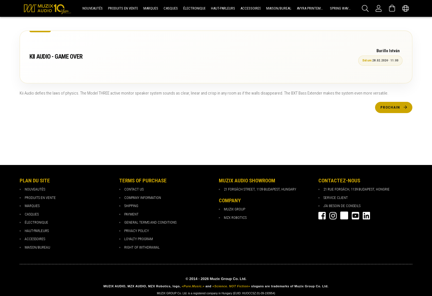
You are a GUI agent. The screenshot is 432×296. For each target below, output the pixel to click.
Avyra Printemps (311, 8)
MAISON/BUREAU (37, 247)
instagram (333, 216)
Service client (335, 198)
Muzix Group (234, 209)
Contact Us (134, 189)
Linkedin (366, 216)
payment (131, 214)
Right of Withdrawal (142, 247)
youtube (355, 216)
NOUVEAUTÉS (35, 189)
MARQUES (32, 206)
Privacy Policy (136, 231)
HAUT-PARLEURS (37, 231)
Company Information (142, 198)
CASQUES (32, 214)
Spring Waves (341, 8)
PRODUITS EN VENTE (40, 198)
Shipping (131, 206)
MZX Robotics (235, 217)
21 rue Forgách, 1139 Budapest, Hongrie (356, 189)
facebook (322, 216)
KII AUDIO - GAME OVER (55, 56)
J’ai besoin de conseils (341, 206)
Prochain (390, 107)
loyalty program (138, 239)
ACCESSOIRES (35, 239)
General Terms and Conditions (150, 222)
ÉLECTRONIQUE (36, 222)
